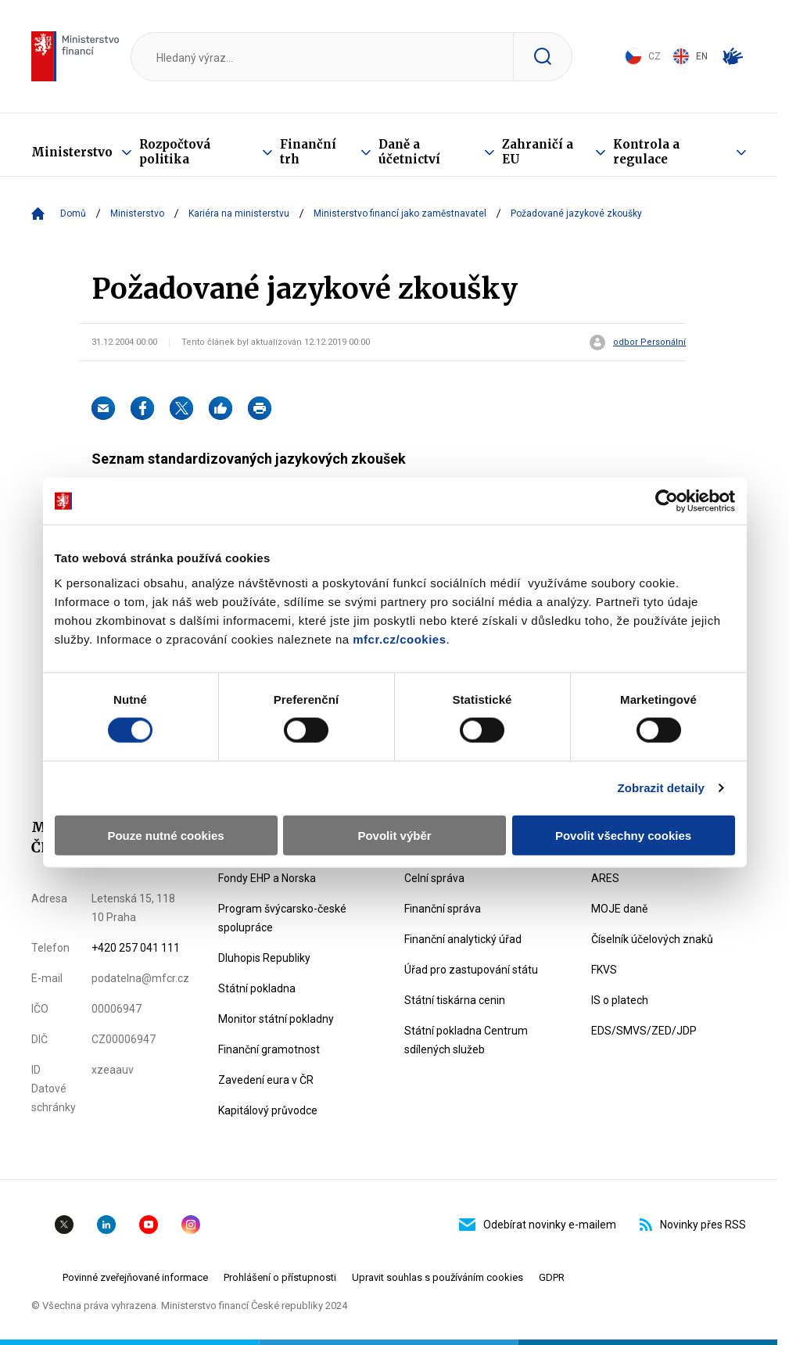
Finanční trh (308, 152)
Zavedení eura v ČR (266, 1080)
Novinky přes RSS (693, 1224)
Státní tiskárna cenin (454, 1000)
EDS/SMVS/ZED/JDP (644, 1030)
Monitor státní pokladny (276, 1019)
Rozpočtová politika (174, 152)
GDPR (552, 1277)
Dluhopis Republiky (264, 958)
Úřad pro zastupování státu (471, 969)
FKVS (604, 969)
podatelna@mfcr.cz (140, 978)
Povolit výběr (394, 834)
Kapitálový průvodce (267, 1110)
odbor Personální (649, 342)
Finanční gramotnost (269, 1049)
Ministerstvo (72, 152)
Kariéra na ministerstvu (238, 213)
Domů (73, 213)
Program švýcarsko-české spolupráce (282, 918)
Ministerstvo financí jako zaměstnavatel (400, 213)
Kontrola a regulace (646, 152)
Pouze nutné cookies (165, 834)
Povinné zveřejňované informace (135, 1277)
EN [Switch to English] (690, 56)
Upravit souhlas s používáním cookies (437, 1277)
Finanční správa (442, 908)
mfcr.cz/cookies (399, 638)
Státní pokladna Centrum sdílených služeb (466, 1040)
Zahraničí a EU (537, 152)
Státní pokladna (257, 988)
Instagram (190, 1224)
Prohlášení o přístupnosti (280, 1277)
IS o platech (619, 1000)
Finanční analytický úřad (463, 939)
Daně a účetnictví (409, 152)
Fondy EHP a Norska (267, 878)
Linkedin (106, 1224)
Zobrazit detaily (661, 787)
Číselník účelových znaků (652, 939)
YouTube (148, 1224)
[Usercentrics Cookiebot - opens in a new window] (666, 501)
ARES (605, 878)
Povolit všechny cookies (623, 834)
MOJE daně (619, 908)
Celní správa (434, 878)
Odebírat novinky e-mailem (537, 1224)
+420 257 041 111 (135, 947)
